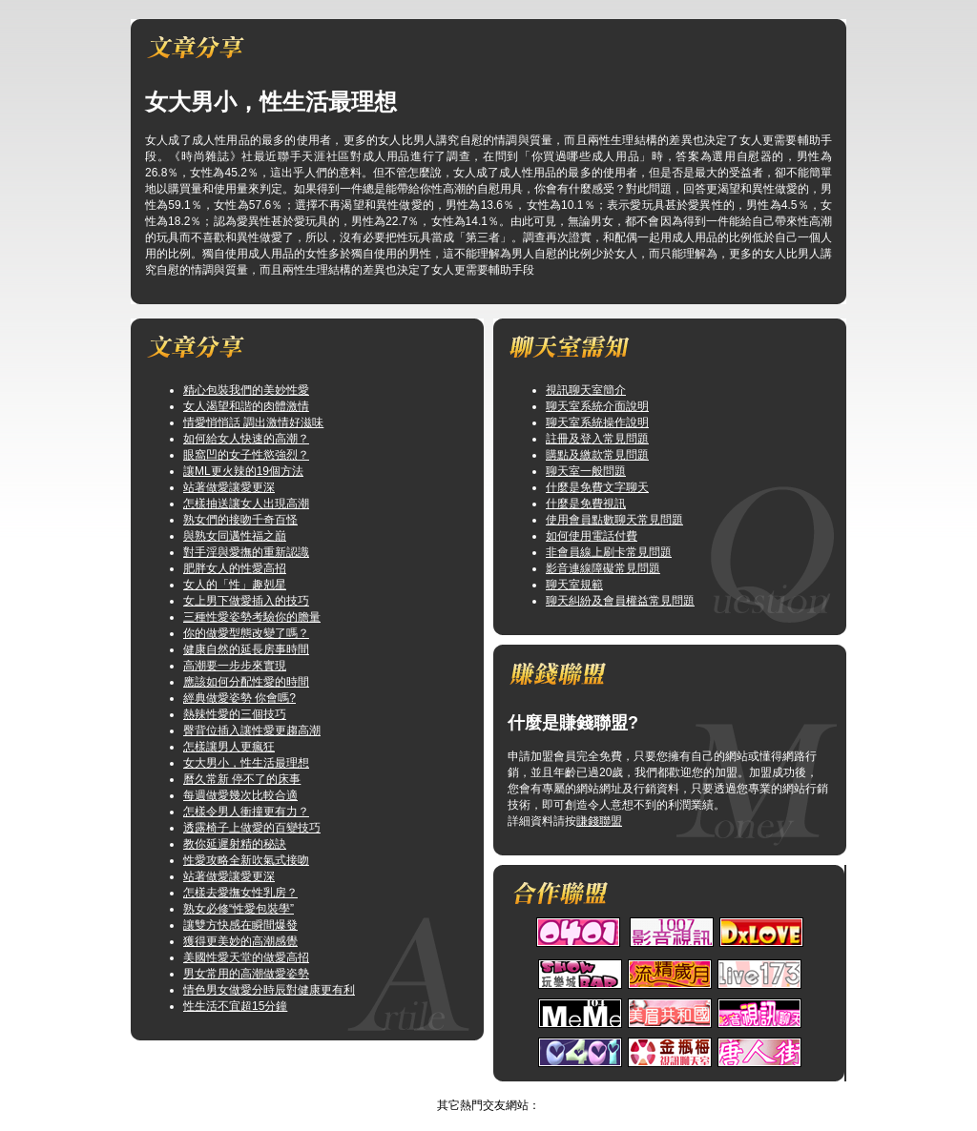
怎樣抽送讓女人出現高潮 (246, 503)
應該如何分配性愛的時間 (246, 682)
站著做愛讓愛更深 (229, 487)
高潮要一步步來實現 (234, 665)
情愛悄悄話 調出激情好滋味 (253, 422)
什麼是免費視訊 (586, 503)
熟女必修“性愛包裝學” (238, 908)
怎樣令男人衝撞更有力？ (246, 811)
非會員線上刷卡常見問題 (609, 552)
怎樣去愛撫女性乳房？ (240, 892)
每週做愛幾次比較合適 (240, 795)
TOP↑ (527, 1089)
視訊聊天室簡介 (586, 390)
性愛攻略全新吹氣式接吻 (246, 860)
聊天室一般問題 (586, 471)
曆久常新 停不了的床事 (242, 779)
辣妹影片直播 (469, 1089)
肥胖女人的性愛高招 (234, 568)
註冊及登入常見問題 (597, 438)
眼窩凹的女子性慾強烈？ (246, 455)
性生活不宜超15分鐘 (235, 1006)
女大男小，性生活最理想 (246, 763)
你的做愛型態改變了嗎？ (246, 633)
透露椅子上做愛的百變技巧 (252, 827)
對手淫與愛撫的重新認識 (246, 552)
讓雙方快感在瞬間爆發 (240, 925)
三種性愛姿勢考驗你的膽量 (252, 617)
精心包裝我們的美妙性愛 (246, 390)
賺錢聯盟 (599, 821)
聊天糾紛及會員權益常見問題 (620, 600)
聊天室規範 (574, 584)
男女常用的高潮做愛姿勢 (246, 973)
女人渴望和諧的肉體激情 (246, 406)
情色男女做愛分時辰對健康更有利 (269, 990)
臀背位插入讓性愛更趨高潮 (252, 730)
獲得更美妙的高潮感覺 (240, 941)
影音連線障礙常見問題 (603, 568)
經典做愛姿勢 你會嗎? (239, 698)
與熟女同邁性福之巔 (234, 536)
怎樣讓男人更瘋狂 (229, 746)
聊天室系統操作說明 (597, 422)
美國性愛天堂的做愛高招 (246, 957)
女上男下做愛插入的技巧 (246, 600)
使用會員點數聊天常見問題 (614, 519)
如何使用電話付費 (591, 536)
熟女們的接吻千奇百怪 (240, 519)
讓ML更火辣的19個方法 (243, 471)
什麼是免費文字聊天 (597, 487)
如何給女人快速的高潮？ (246, 438)
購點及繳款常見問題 (597, 455)
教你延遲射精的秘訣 (234, 844)
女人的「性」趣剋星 (234, 584)
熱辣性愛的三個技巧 (234, 714)
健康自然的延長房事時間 (246, 649)
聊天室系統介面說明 (597, 406)
